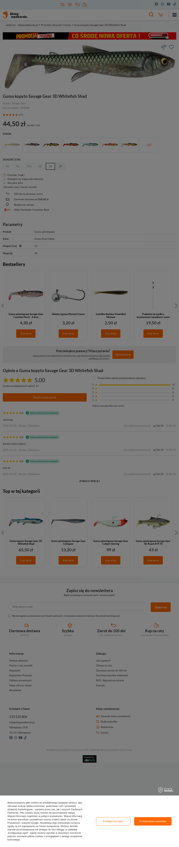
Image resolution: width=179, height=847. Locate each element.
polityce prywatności (51, 816)
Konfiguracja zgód (113, 821)
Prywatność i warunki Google (23, 822)
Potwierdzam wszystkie (152, 821)
